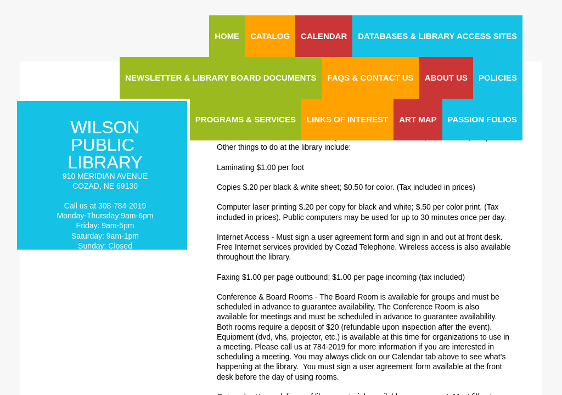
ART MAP (417, 119)
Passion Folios (482, 119)
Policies (498, 77)
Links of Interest (347, 119)
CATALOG (270, 36)
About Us (446, 77)
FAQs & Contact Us (370, 77)
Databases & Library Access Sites (437, 36)
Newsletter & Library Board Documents (220, 77)
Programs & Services (245, 119)
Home (227, 36)
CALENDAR (324, 36)
